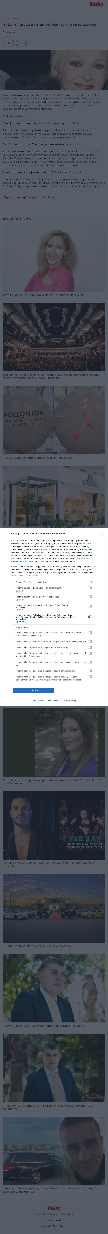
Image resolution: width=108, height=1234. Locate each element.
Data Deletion (38, 700)
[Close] (102, 534)
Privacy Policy (70, 700)
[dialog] (54, 617)
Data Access (53, 700)
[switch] (90, 588)
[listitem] (54, 582)
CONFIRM (33, 690)
